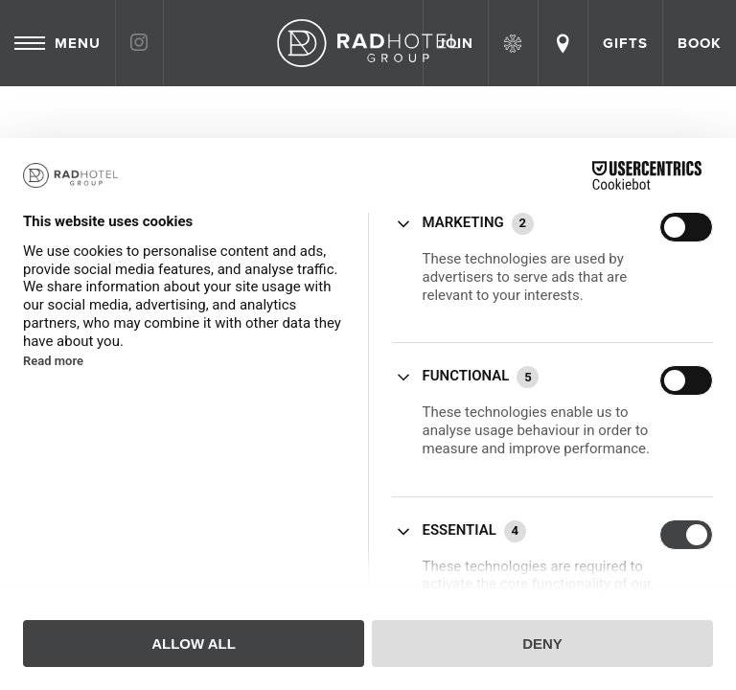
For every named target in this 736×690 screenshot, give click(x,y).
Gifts (625, 43)
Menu (57, 43)
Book (700, 43)
